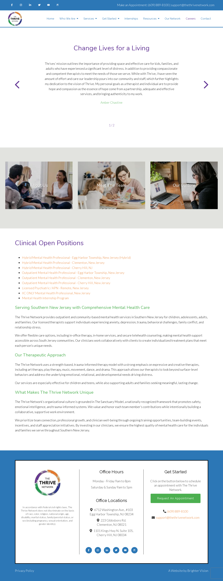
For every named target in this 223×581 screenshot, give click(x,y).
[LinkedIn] (30, 5)
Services (88, 18)
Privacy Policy (24, 571)
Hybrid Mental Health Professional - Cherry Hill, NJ (57, 268)
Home (50, 18)
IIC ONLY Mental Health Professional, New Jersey (56, 293)
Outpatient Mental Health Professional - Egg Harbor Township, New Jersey (73, 273)
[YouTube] (48, 5)
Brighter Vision (197, 571)
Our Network (172, 18)
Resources (149, 18)
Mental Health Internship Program (45, 298)
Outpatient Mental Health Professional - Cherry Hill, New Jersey (66, 283)
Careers (190, 18)
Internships (131, 18)
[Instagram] (21, 5)
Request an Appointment (175, 498)
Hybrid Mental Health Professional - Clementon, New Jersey (63, 263)
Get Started (109, 18)
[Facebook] (12, 5)
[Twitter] (39, 5)
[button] (17, 85)
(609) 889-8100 (158, 5)
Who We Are (67, 18)
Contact (206, 18)
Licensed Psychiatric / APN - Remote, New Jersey (55, 288)
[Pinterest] (57, 5)
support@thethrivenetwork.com (192, 5)
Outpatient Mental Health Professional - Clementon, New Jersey (66, 278)
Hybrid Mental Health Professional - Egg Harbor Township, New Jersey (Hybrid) (76, 257)
